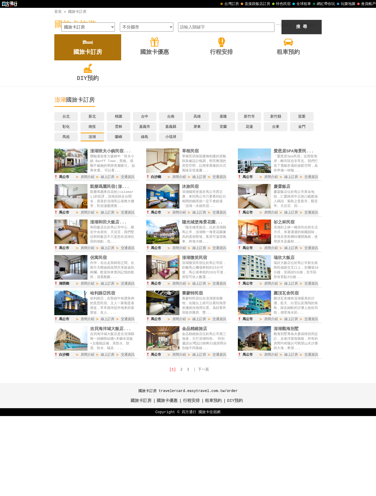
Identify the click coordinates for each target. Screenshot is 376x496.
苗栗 (302, 194)
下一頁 (203, 449)
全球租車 (301, 4)
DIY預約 (235, 481)
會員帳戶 (366, 4)
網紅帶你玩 (323, 4)
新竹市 (249, 194)
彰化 (66, 205)
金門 (302, 205)
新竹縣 (275, 194)
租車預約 (213, 481)
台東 (275, 205)
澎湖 (92, 215)
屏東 (197, 205)
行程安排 (191, 481)
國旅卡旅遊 (75, 25)
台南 (170, 194)
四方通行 (189, 491)
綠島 (144, 215)
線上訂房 (107, 255)
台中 (144, 194)
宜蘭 (223, 205)
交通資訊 (127, 255)
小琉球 (170, 215)
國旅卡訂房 (77, 11)
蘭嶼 (118, 215)
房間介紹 (87, 255)
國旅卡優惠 (167, 481)
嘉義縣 (170, 205)
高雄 (197, 194)
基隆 (223, 194)
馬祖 (66, 215)
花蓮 (249, 205)
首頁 (58, 11)
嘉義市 (144, 205)
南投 (92, 205)
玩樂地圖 (345, 4)
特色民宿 (281, 4)
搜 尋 (301, 105)
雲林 (118, 205)
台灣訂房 (229, 4)
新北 (92, 194)
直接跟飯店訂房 (254, 4)
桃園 (118, 194)
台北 (66, 194)
